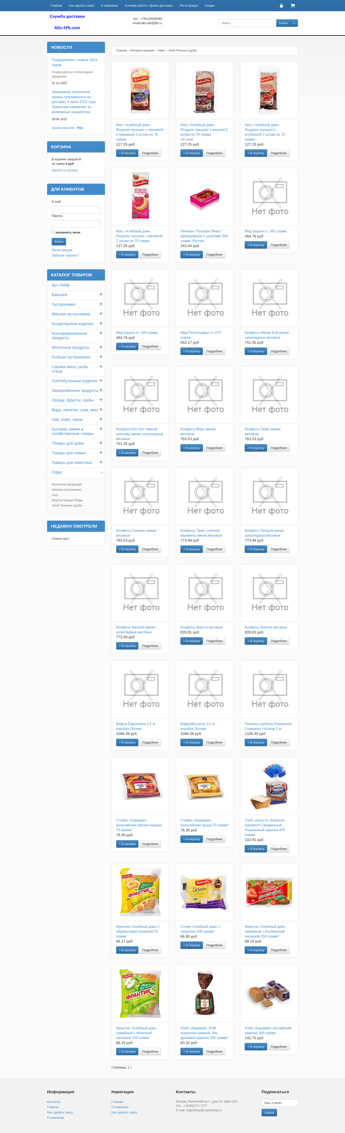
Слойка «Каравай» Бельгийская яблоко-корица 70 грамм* (139, 825)
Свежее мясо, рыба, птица (70, 369)
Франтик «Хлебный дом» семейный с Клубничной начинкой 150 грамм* (265, 931)
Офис (57, 472)
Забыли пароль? (65, 255)
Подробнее (150, 153)
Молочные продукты (70, 347)
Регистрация (189, 5)
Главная (56, 5)
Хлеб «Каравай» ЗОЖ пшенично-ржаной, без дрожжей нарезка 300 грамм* (204, 1033)
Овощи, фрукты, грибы (73, 400)
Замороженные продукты (75, 390)
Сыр (55, 495)
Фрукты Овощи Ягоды (67, 500)
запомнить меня (67, 232)
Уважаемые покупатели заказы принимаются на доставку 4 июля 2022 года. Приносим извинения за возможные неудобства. (74, 102)
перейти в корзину (65, 170)
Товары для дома (68, 443)
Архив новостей (63, 128)
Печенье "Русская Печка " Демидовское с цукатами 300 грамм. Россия (204, 236)
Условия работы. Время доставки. (149, 5)
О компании (109, 5)
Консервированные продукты (69, 335)
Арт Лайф (61, 285)
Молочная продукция (67, 484)
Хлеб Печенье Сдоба (67, 505)
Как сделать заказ (81, 5)
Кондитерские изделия (72, 324)
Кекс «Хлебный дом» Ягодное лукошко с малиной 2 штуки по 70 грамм (139, 236)
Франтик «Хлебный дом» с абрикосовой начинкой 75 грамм (138, 931)
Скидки (209, 5)
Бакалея (59, 295)
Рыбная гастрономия (71, 357)
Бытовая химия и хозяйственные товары (73, 431)
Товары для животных (72, 462)
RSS (80, 128)
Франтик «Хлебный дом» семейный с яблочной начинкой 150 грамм (136, 1033)
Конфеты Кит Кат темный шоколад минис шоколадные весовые (139, 434)
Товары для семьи (69, 453)
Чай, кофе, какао (67, 419)
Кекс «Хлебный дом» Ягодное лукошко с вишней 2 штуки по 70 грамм (204, 129)
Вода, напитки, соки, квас (75, 410)
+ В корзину (127, 153)
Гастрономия (63, 304)
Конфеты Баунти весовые (201, 627)
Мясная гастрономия (71, 314)
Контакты (53, 1102)
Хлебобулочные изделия (74, 381)
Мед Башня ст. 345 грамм (265, 231)
